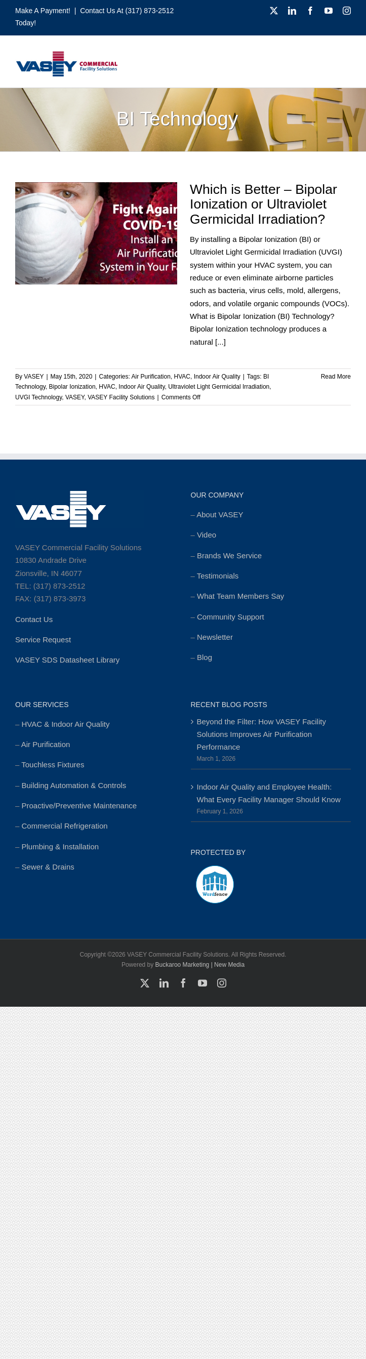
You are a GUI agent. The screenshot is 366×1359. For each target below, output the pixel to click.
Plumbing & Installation (60, 846)
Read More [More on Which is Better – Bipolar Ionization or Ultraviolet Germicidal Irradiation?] (336, 376)
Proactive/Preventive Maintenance (79, 805)
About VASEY (219, 514)
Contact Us (34, 619)
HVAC (182, 376)
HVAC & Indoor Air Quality (66, 724)
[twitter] (274, 11)
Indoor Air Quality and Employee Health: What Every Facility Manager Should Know (269, 793)
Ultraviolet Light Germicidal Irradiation (218, 386)
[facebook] (310, 11)
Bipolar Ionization (72, 386)
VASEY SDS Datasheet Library (67, 659)
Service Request (43, 639)
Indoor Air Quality (217, 376)
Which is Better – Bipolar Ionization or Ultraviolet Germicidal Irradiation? (263, 204)
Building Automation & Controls (74, 785)
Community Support (230, 616)
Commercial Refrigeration (65, 825)
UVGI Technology (38, 397)
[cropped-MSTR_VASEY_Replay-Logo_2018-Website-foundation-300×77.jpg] (66, 54)
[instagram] (347, 11)
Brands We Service (229, 555)
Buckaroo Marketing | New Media (200, 964)
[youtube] (328, 11)
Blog (204, 657)
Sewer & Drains (48, 866)
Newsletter (215, 637)
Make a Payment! (42, 11)
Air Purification (151, 376)
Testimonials (218, 575)
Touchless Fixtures (52, 764)
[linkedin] (292, 11)
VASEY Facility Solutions (121, 397)
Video (206, 534)
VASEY (34, 376)
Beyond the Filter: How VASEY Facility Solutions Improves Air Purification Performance (261, 734)
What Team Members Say (240, 596)
